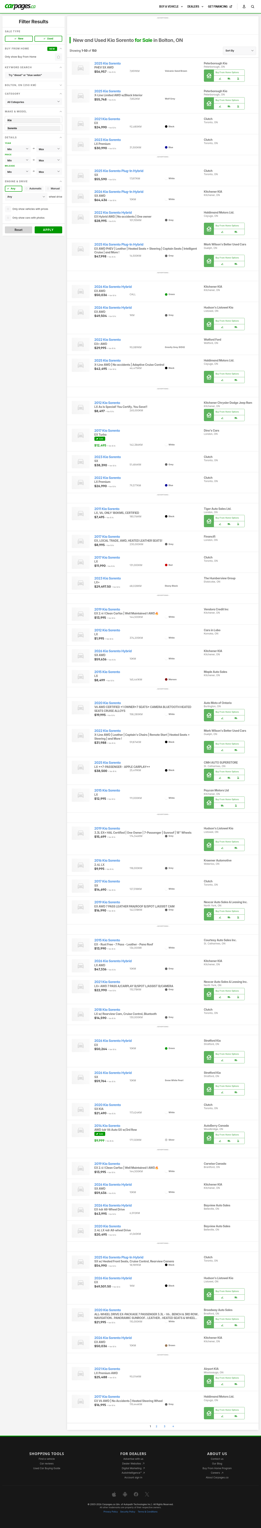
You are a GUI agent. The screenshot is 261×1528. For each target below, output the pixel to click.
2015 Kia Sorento (107, 672)
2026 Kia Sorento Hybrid (113, 287)
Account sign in (133, 1477)
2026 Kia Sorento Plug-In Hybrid (118, 192)
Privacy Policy (111, 1511)
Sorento (33, 128)
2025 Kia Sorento (107, 63)
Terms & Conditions (147, 1511)
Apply (48, 230)
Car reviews (47, 1463)
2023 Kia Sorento (107, 140)
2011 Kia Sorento (106, 509)
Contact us (217, 1458)
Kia (33, 120)
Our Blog (217, 1463)
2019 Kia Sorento (107, 609)
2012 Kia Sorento (107, 403)
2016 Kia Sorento (107, 860)
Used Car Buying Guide (46, 1468)
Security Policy (127, 1511)
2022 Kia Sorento (107, 340)
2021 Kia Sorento (107, 119)
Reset (18, 230)
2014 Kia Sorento (107, 1126)
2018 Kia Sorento (107, 1010)
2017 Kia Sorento (107, 431)
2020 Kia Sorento (107, 703)
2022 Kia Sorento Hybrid (113, 213)
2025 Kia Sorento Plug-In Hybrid (118, 171)
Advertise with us (133, 1458)
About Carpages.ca (217, 1477)
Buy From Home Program (217, 1468)
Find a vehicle (47, 1458)
